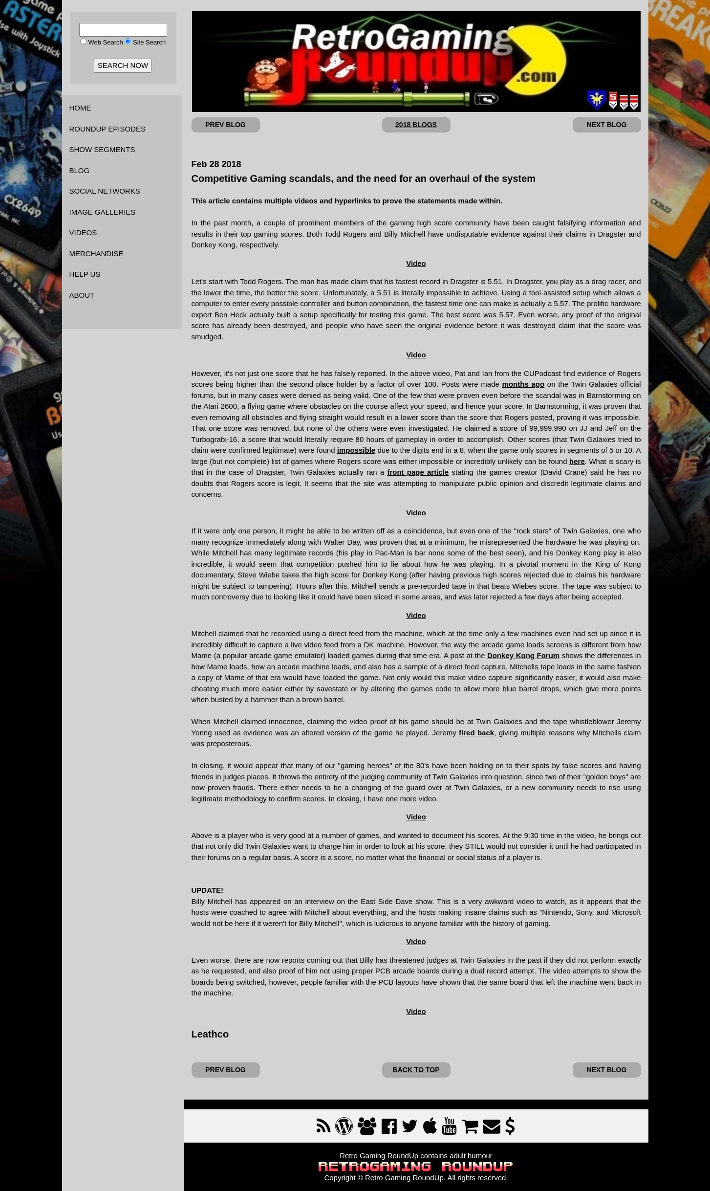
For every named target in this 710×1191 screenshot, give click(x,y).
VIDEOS (83, 232)
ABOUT (82, 295)
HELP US (85, 274)
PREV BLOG (225, 125)
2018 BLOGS (416, 125)
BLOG (79, 170)
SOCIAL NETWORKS (104, 191)
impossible (356, 450)
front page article (418, 472)
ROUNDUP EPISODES (107, 129)
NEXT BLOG (607, 125)
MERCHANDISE (96, 253)
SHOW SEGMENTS (102, 149)
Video (416, 263)
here (577, 461)
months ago (523, 384)
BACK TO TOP (416, 1070)
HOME (80, 108)
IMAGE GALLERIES (102, 212)
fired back (476, 732)
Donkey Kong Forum (523, 655)
